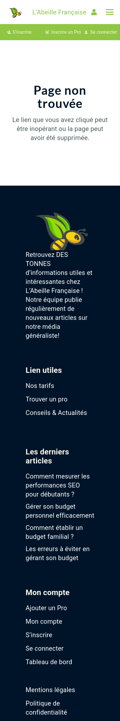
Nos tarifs (40, 386)
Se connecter (45, 648)
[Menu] (110, 12)
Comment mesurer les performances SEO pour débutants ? (58, 485)
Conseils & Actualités (56, 413)
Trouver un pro (47, 399)
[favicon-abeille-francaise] (14, 12)
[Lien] (95, 12)
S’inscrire (39, 635)
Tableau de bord (49, 662)
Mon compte (44, 621)
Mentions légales (50, 690)
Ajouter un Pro (46, 608)
